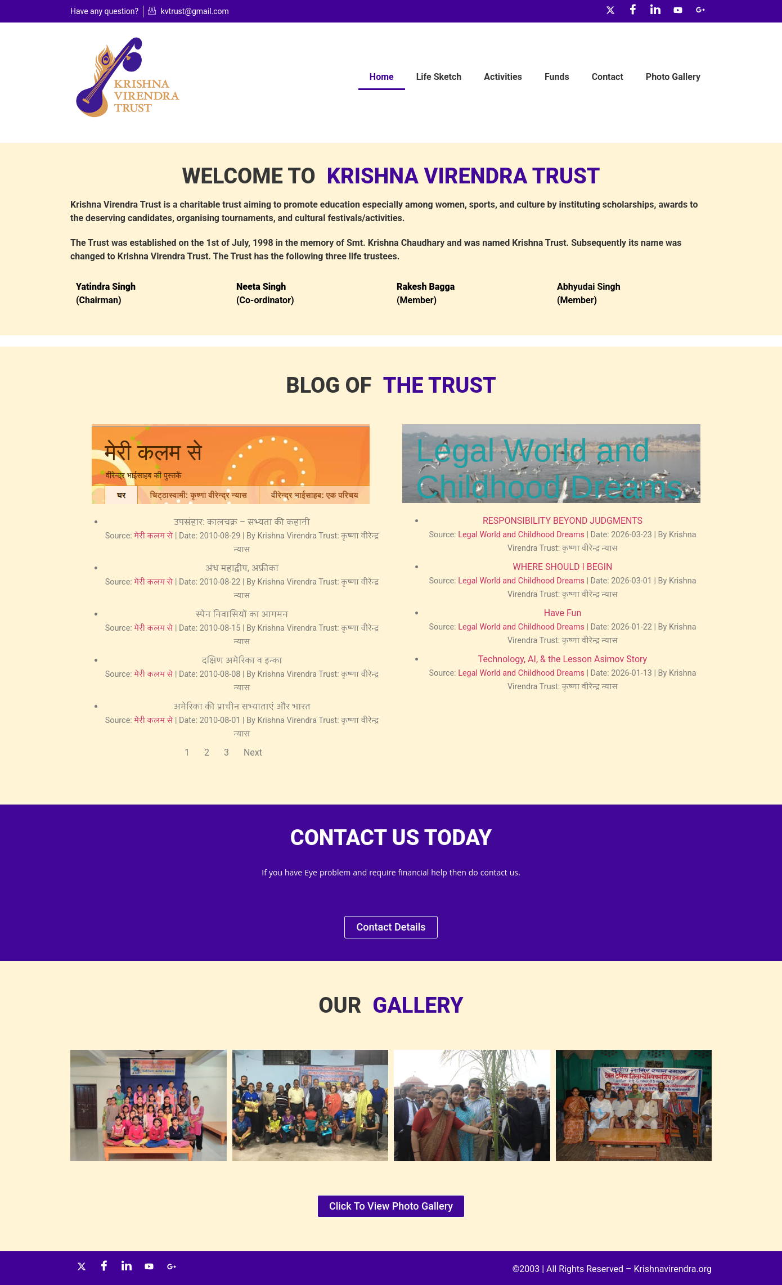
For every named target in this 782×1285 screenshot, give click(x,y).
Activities (503, 76)
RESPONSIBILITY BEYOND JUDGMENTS (562, 520)
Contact (607, 76)
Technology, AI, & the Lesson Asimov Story (562, 659)
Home (382, 76)
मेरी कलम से (153, 536)
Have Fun (562, 613)
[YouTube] (677, 11)
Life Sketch (439, 76)
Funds (557, 76)
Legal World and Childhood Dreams (521, 535)
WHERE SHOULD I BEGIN (562, 566)
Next (253, 752)
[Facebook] (632, 11)
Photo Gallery (673, 76)
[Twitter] (610, 11)
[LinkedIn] (655, 11)
